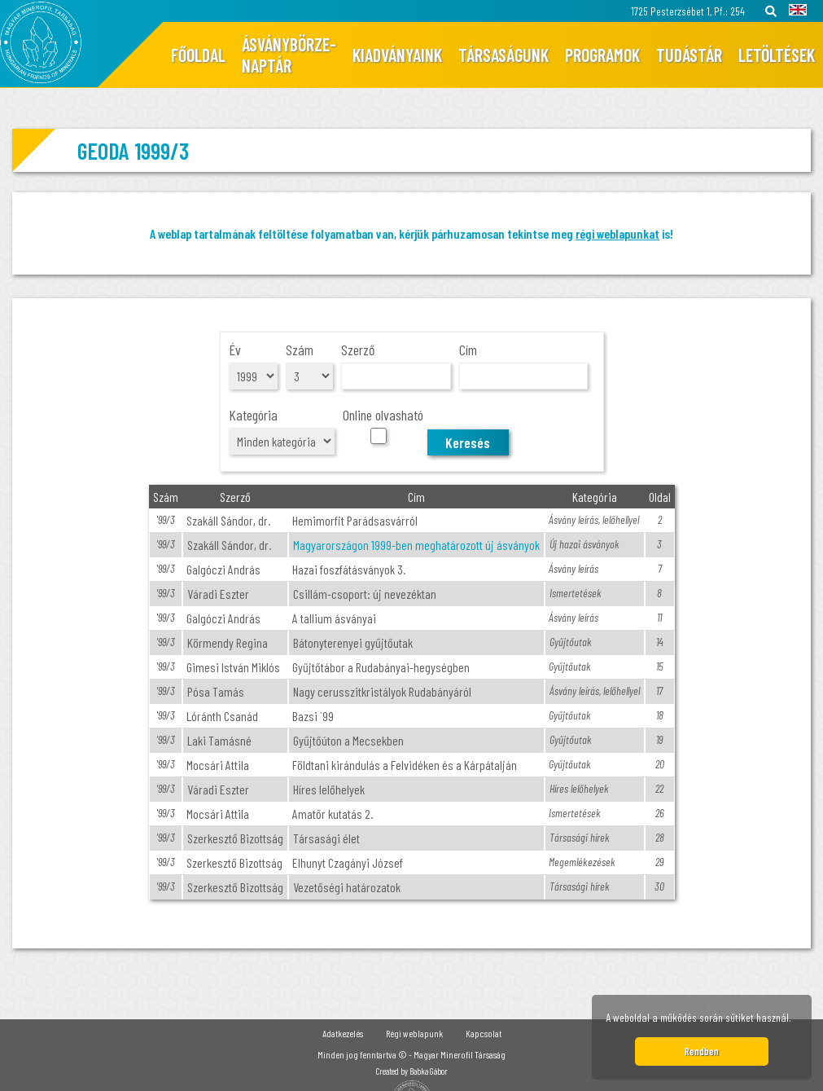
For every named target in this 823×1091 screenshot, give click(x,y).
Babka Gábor (428, 1071)
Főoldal (198, 54)
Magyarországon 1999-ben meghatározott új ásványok (416, 544)
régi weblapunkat (617, 233)
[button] (796, 1020)
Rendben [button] (702, 1051)
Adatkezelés (342, 1033)
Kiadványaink (397, 54)
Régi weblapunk (414, 1033)
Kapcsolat (483, 1033)
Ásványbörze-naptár (289, 54)
